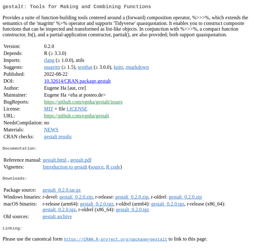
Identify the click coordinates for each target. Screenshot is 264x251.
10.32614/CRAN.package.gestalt (77, 82)
